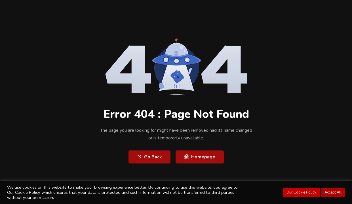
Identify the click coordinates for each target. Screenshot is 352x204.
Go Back (149, 156)
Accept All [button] (333, 192)
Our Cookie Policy (301, 192)
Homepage (199, 156)
